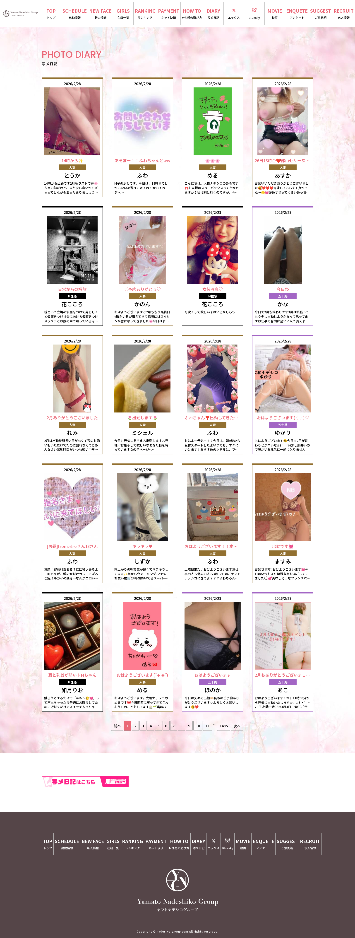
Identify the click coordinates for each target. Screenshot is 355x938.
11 (208, 725)
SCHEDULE (74, 13)
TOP (51, 13)
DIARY (213, 13)
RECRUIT (343, 13)
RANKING (145, 13)
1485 (224, 725)
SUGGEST (320, 13)
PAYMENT (168, 13)
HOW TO (192, 13)
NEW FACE (100, 13)
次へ (237, 725)
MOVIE (275, 13)
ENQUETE (297, 13)
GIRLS (123, 13)
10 (198, 725)
